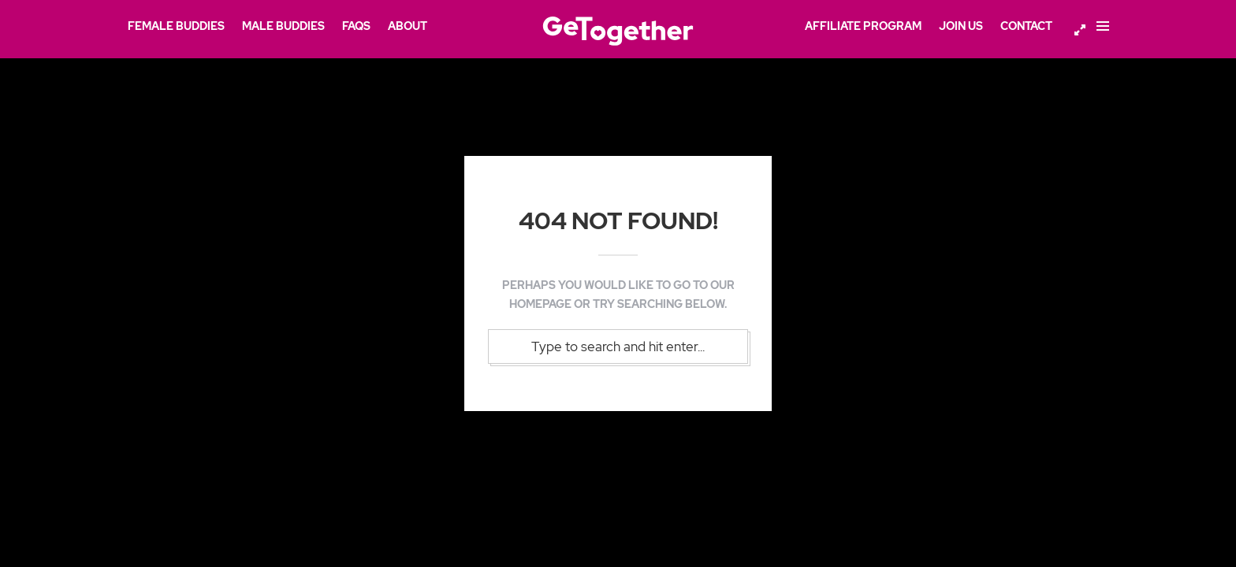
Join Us (961, 26)
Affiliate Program (863, 26)
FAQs (356, 26)
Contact (1026, 26)
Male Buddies (283, 26)
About (407, 26)
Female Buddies (176, 26)
